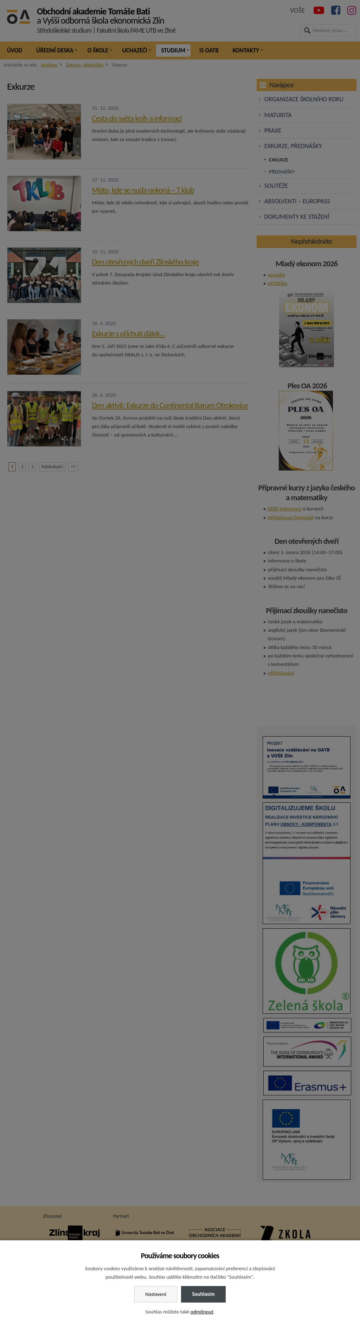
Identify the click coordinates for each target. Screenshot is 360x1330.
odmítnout (202, 1312)
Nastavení (155, 1294)
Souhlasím (203, 1294)
